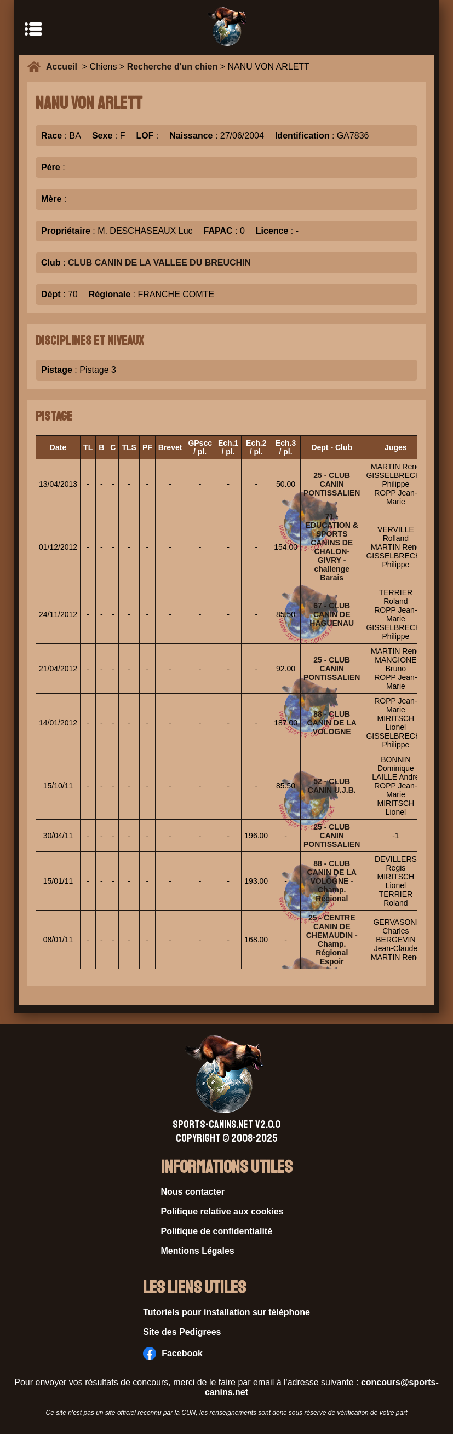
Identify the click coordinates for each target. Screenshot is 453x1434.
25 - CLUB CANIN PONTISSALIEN (331, 484)
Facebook (173, 1353)
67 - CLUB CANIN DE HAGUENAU (331, 614)
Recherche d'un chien (172, 66)
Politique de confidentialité (217, 1231)
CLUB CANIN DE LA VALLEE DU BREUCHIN (159, 262)
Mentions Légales (197, 1251)
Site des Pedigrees (182, 1332)
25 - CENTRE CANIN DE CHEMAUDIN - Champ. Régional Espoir (332, 939)
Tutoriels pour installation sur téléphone (226, 1312)
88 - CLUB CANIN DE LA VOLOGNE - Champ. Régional (332, 881)
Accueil (64, 66)
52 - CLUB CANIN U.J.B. (332, 785)
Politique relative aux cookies (222, 1211)
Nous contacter (193, 1191)
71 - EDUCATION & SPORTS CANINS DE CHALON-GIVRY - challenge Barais (332, 547)
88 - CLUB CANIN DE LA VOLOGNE (332, 723)
